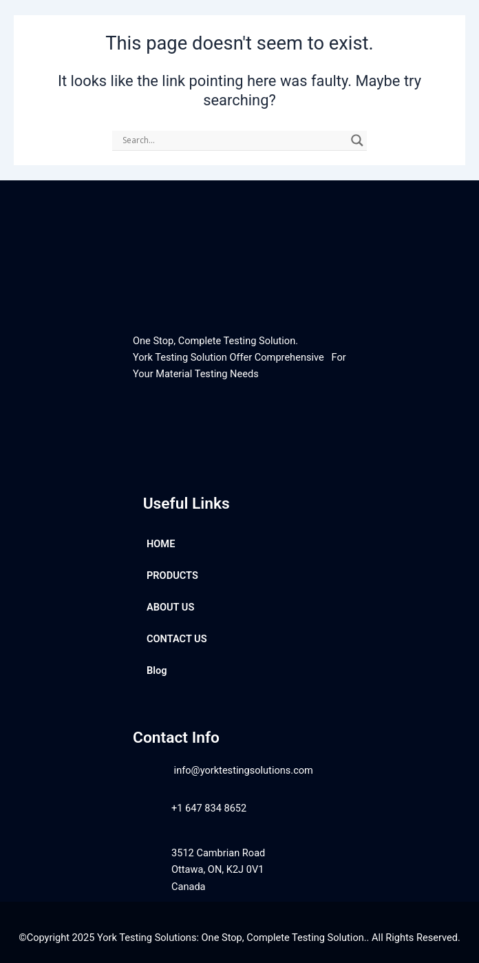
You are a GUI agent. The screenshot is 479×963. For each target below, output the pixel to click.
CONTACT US (177, 639)
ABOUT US (170, 607)
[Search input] (233, 140)
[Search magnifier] (357, 140)
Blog (157, 670)
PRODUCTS (172, 575)
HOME (161, 544)
